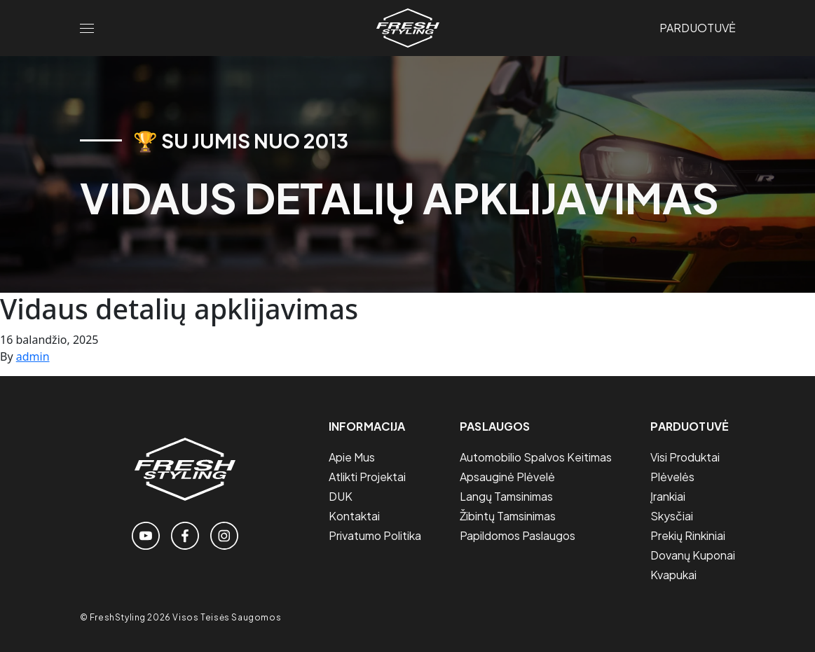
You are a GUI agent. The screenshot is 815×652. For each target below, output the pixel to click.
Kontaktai (354, 515)
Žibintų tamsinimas (508, 515)
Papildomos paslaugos (517, 535)
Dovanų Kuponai (692, 555)
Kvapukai (673, 574)
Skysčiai (671, 515)
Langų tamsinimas (506, 496)
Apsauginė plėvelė (507, 476)
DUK (340, 496)
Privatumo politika (375, 535)
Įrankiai (667, 496)
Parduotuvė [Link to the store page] (697, 27)
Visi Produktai (685, 457)
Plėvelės (672, 476)
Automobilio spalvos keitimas (536, 457)
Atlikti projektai (367, 476)
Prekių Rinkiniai (687, 535)
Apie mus (352, 457)
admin (33, 356)
